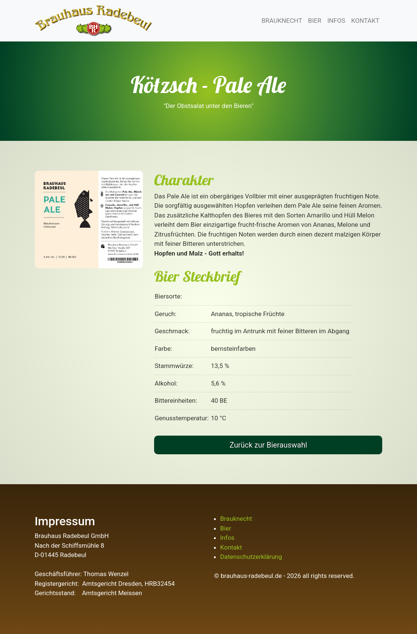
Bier (226, 528)
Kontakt (231, 547)
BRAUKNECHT (281, 20)
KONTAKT (365, 20)
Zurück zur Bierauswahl (268, 444)
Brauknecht (236, 518)
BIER (314, 20)
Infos (227, 537)
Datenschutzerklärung (251, 556)
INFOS (336, 20)
